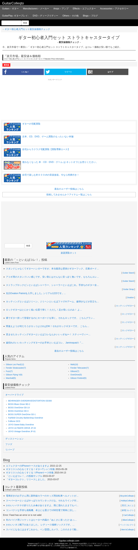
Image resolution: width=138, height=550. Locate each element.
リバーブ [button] (9, 449)
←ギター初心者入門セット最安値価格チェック (26, 29)
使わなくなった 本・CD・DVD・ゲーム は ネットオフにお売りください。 (60, 162)
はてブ (100, 72)
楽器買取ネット (69, 253)
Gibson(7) (74, 371)
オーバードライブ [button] (14, 395)
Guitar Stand (128, 273)
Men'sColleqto (127, 529)
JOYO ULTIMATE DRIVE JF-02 (22, 428)
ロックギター (128, 314)
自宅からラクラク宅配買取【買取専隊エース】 (46, 149)
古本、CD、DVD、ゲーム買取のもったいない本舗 (47, 136)
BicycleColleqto (127, 496)
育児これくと (128, 505)
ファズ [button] (8, 444)
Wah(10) (74, 364)
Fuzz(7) (9, 371)
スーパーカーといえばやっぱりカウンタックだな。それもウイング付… (42, 500)
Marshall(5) (11, 378)
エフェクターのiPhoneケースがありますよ (27, 466)
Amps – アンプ (61, 8)
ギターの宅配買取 (31, 124)
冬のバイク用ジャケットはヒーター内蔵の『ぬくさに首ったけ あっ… (41, 520)
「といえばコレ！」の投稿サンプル (24, 476)
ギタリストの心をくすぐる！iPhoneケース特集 (30, 472)
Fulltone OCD (14, 421)
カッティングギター (125, 306)
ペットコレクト (127, 525)
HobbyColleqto (127, 500)
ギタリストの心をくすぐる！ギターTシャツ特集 (30, 469)
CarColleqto (128, 515)
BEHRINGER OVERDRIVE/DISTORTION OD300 (30, 401)
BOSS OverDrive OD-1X (19, 407)
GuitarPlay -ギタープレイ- (15, 15)
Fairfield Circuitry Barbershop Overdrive (25, 418)
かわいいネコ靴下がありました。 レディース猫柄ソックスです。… (40, 524)
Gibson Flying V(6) (14, 375)
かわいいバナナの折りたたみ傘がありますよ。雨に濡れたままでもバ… (42, 505)
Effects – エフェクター (84, 8)
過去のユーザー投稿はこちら (69, 189)
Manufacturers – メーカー (36, 8)
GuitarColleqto (13, 3)
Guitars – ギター (10, 8)
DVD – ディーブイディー (45, 15)
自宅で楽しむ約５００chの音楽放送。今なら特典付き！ (50, 175)
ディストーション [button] (14, 439)
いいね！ (15, 72)
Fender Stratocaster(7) (16, 368)
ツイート (59, 72)
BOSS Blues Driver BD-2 (19, 404)
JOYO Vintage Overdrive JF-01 (22, 431)
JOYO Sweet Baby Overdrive (21, 424)
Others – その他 (70, 15)
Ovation (130, 297)
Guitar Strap (128, 289)
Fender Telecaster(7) (79, 368)
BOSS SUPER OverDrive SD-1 (22, 414)
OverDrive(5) (76, 375)
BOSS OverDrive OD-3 (18, 411)
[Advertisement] (69, 99)
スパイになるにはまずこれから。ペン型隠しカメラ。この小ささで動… (42, 529)
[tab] (69, 394)
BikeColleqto (128, 520)
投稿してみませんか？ (69, 194)
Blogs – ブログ (90, 15)
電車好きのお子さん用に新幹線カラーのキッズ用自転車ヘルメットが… (42, 496)
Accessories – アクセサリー (114, 8)
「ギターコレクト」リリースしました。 (26, 479)
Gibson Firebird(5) (78, 378)
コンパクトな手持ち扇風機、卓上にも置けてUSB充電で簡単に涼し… (41, 510)
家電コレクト (128, 510)
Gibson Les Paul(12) (15, 364)
